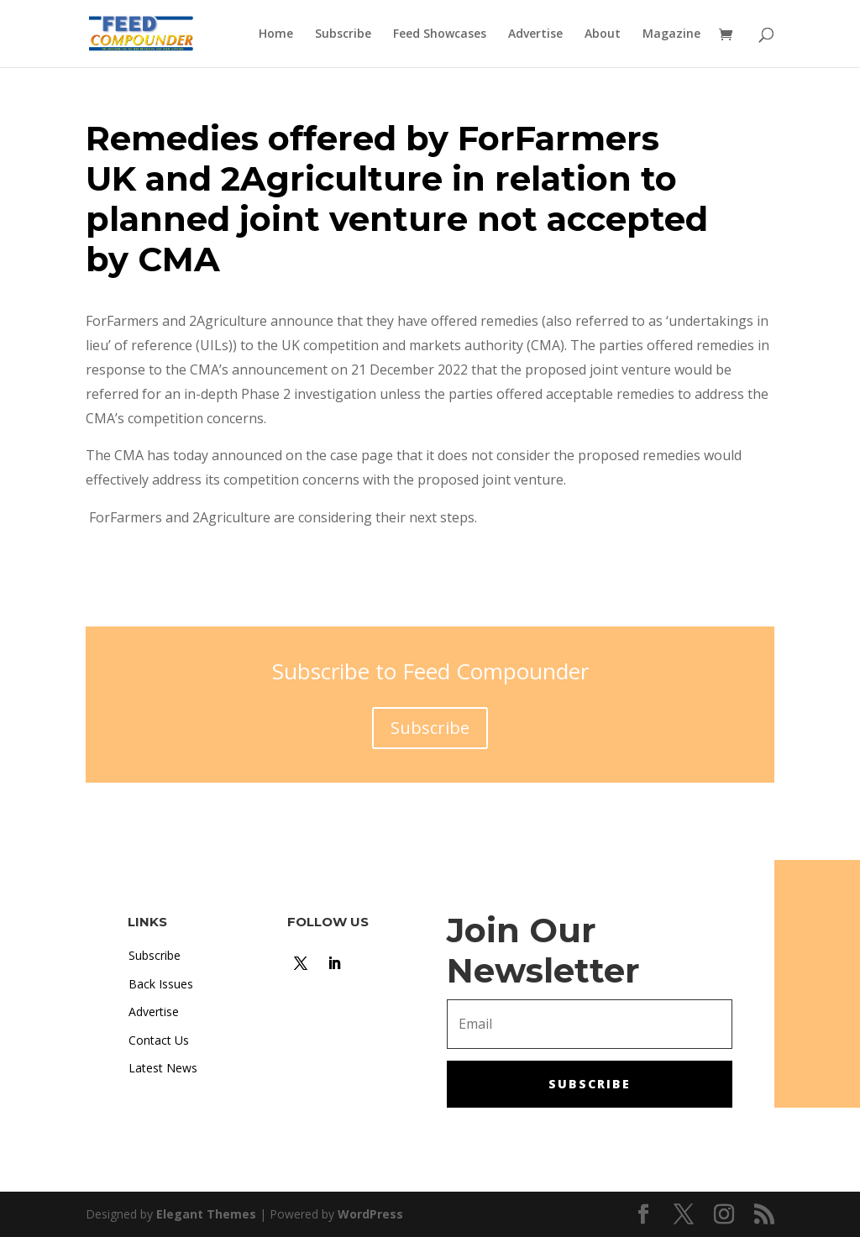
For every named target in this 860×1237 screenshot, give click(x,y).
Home (276, 34)
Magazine (671, 34)
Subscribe (343, 34)
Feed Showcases (439, 34)
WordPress (370, 1214)
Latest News (162, 1068)
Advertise (535, 34)
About (603, 34)
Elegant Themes (206, 1214)
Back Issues (160, 984)
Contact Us (158, 1040)
